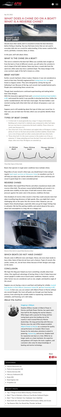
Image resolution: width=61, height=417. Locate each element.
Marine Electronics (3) (14, 366)
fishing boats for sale (42, 80)
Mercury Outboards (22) (15, 374)
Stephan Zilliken (27, 305)
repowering (32, 333)
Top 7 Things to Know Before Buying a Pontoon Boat (24, 392)
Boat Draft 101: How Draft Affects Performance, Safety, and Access (29, 400)
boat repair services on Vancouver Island (24, 174)
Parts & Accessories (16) (15, 369)
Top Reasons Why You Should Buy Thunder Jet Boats (24, 403)
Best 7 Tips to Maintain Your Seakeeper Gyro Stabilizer (24, 398)
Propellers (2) (11, 382)
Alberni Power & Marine (29, 326)
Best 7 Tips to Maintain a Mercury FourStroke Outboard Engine (27, 395)
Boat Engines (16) (12, 380)
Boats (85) (10, 377)
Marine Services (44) (13, 372)
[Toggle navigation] (56, 4)
